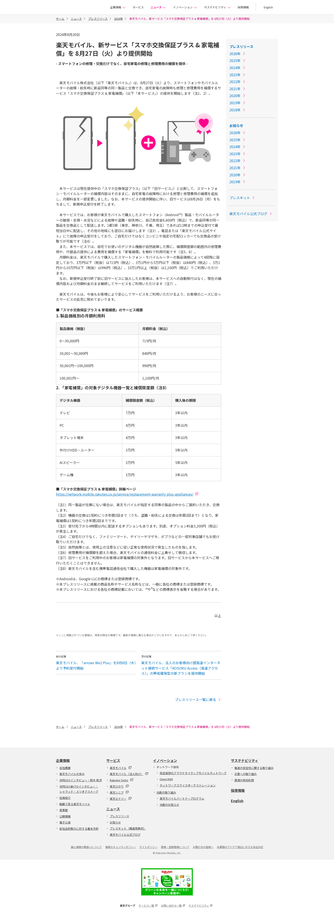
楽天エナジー (121, 799)
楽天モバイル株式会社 (77, 7)
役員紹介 (65, 798)
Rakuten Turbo (121, 780)
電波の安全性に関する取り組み (254, 768)
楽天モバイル (121, 768)
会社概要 (65, 768)
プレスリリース (98, 19)
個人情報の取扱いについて (86, 847)
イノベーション (185, 7)
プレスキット (242, 197)
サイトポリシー (148, 847)
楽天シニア (119, 792)
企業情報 (118, 7)
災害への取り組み (245, 774)
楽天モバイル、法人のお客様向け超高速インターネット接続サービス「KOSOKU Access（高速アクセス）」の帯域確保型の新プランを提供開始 (180, 668)
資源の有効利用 (244, 780)
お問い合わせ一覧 (173, 905)
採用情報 (243, 7)
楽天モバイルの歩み (72, 774)
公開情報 (65, 816)
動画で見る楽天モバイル (74, 804)
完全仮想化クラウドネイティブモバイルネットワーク (193, 773)
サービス (138, 7)
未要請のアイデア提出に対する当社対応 (240, 847)
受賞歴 (63, 810)
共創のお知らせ (169, 805)
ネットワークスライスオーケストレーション (188, 785)
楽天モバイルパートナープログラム (182, 798)
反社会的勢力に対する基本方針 (79, 829)
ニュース (158, 7)
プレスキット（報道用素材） (128, 828)
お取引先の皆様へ (203, 847)
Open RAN (166, 779)
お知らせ (236, 125)
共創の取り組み (166, 792)
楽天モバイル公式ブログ (250, 213)
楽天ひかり (119, 786)
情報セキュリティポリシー (120, 847)
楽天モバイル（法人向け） (129, 774)
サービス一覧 (148, 905)
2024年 (118, 19)
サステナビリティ (217, 7)
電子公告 (65, 822)
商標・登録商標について (175, 847)
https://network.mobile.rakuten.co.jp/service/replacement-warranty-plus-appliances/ (124, 494)
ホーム (60, 19)
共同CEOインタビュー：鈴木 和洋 (80, 780)
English (268, 7)
